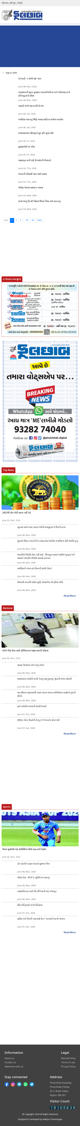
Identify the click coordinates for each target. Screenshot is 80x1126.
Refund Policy (68, 1058)
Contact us (10, 1062)
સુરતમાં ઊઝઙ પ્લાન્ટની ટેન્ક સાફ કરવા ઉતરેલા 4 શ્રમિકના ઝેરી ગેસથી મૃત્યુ (47, 541)
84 (33, 220)
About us (9, 1058)
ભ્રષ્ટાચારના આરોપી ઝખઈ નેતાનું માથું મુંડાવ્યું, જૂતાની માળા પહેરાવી (44, 679)
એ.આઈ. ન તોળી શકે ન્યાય (29, 78)
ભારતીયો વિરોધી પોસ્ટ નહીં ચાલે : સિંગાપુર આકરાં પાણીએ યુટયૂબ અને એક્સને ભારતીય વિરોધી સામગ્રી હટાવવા (46, 556)
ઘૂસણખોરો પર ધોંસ (26, 147)
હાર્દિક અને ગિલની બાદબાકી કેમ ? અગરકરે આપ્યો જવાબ (41, 919)
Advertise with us (14, 1066)
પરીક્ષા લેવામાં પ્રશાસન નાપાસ (30, 187)
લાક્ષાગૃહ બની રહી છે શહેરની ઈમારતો (34, 160)
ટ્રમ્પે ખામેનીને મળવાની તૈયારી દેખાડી (31, 706)
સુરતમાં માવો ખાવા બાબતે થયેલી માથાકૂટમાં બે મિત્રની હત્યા (41, 527)
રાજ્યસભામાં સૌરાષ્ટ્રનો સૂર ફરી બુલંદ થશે (35, 133)
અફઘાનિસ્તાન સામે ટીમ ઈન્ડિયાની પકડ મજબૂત (36, 891)
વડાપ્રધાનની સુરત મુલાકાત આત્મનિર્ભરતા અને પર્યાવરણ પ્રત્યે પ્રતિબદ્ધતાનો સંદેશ (44, 94)
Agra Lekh (11, 72)
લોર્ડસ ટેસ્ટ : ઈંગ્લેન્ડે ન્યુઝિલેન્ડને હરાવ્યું (33, 877)
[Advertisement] (40, 46)
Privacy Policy (68, 1066)
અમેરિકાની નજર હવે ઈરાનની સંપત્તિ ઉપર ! (34, 568)
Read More (70, 596)
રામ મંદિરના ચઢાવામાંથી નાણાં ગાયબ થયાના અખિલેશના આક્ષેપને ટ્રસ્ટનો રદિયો (46, 694)
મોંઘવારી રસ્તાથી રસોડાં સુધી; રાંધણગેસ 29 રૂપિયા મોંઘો (40, 582)
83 (27, 220)
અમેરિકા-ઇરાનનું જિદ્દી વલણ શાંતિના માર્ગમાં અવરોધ (40, 119)
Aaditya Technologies (52, 1119)
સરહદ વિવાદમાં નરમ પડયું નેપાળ (30, 665)
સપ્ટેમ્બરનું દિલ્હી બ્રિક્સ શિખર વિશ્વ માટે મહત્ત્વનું (39, 201)
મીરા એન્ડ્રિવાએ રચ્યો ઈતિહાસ (29, 905)
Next (39, 220)
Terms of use (68, 1062)
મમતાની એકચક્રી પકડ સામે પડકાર (32, 174)
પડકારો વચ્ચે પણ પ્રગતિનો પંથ (30, 106)
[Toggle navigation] (77, 15)
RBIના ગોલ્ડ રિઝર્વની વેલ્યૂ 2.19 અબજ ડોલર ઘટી (38, 720)
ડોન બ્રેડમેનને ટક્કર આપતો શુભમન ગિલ (33, 864)
